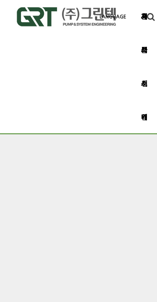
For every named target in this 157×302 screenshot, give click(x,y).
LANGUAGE (113, 16)
